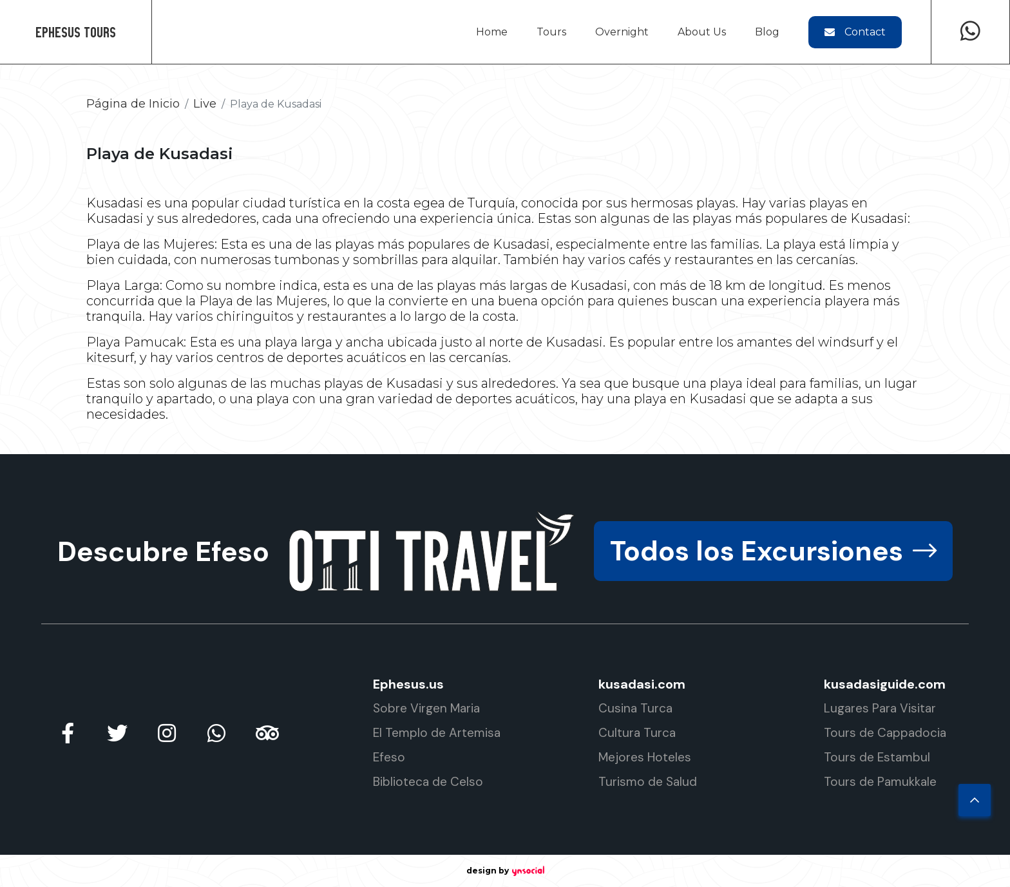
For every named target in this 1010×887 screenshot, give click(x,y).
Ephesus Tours (75, 32)
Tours (551, 32)
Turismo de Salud (647, 782)
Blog (767, 32)
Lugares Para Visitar (880, 708)
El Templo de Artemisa (436, 733)
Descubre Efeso (163, 551)
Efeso (389, 757)
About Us (702, 32)
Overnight (622, 32)
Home (492, 32)
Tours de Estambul (877, 757)
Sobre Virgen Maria (426, 708)
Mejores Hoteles (644, 757)
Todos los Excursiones (771, 551)
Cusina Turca (635, 708)
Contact (855, 32)
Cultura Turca (637, 733)
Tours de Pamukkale (880, 782)
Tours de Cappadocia (885, 733)
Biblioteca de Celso (428, 782)
